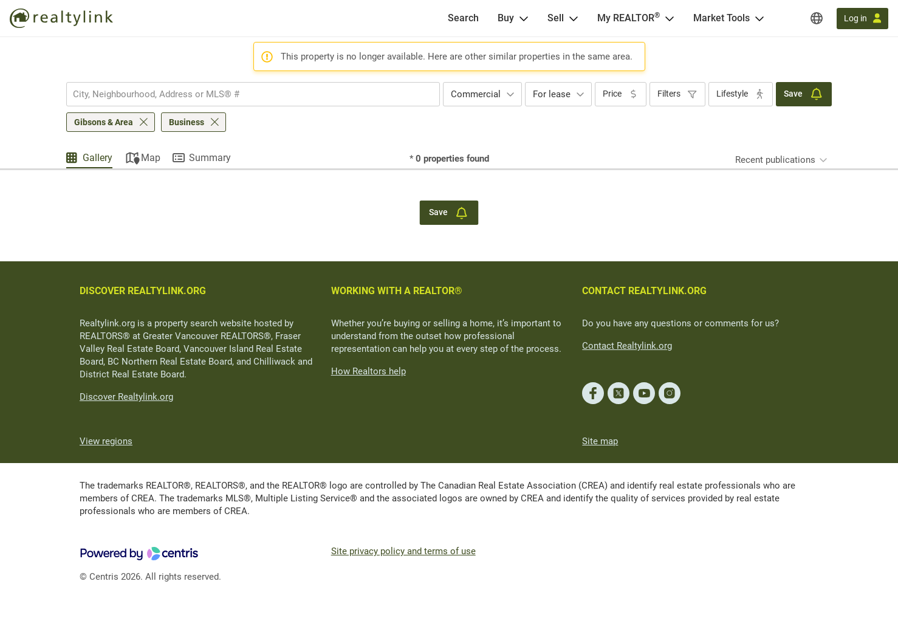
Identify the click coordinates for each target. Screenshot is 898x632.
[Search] (463, 18)
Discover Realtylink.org (126, 396)
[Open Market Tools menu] (759, 18)
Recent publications (775, 159)
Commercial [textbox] (476, 94)
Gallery (97, 157)
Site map (600, 441)
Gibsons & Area (103, 122)
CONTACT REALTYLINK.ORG (644, 291)
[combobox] (253, 94)
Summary (210, 157)
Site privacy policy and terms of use (403, 551)
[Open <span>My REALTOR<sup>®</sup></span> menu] (669, 18)
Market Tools (721, 18)
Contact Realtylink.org (627, 345)
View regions (106, 441)
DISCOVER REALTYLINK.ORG (143, 291)
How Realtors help (368, 371)
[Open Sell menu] (573, 18)
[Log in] (862, 18)
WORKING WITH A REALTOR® (396, 291)
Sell (555, 18)
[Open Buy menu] (524, 18)
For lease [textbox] (552, 94)
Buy (506, 18)
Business (186, 122)
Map (150, 157)
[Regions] (817, 18)
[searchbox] (245, 94)
